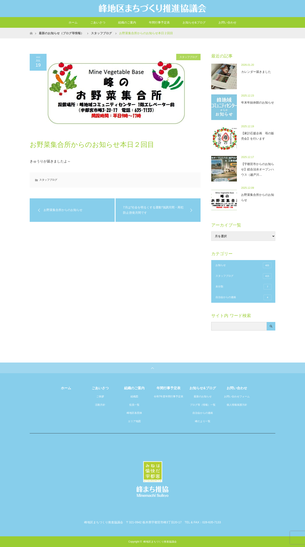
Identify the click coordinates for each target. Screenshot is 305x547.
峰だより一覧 (202, 421)
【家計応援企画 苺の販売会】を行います (257, 136)
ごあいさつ (97, 22)
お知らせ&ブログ (194, 22)
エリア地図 (134, 421)
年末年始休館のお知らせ (257, 102)
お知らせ (243, 265)
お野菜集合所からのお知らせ (257, 197)
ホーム (73, 22)
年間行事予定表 (159, 22)
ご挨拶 (100, 396)
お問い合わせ (227, 22)
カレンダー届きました (256, 71)
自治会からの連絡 (243, 297)
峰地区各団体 (134, 412)
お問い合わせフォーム (237, 396)
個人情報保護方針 (237, 404)
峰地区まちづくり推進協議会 (160, 541)
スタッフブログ (188, 57)
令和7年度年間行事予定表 (168, 396)
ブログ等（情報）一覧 (203, 404)
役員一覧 (134, 404)
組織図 (134, 396)
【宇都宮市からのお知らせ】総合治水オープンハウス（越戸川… (257, 169)
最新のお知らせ (203, 396)
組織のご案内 (127, 22)
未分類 (243, 287)
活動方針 (100, 404)
